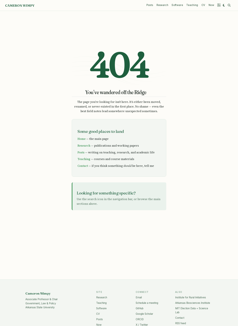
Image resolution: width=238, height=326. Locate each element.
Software (101, 308)
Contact (83, 166)
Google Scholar (144, 313)
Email (139, 297)
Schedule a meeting (147, 302)
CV (98, 313)
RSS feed (180, 323)
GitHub (139, 308)
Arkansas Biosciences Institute (192, 302)
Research (84, 146)
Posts (81, 152)
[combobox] (229, 5)
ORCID (140, 319)
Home (82, 139)
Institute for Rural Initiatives (190, 297)
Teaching (84, 159)
